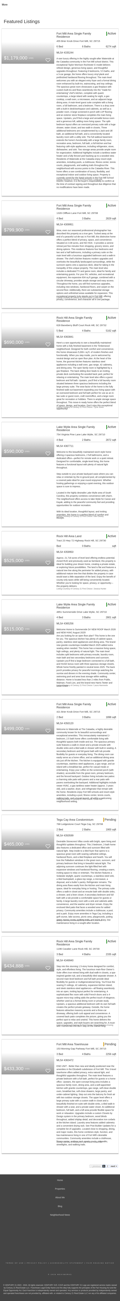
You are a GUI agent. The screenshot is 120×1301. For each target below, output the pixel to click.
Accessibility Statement (67, 1263)
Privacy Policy (37, 1263)
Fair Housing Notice (100, 1263)
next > (114, 1166)
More (5, 4)
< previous (96, 1166)
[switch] (48, 58)
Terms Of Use (15, 1263)
